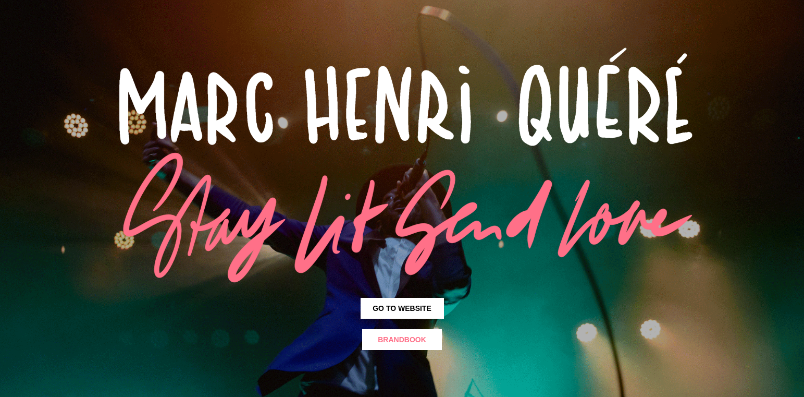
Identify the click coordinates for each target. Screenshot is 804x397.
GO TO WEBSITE (402, 308)
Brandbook (402, 339)
